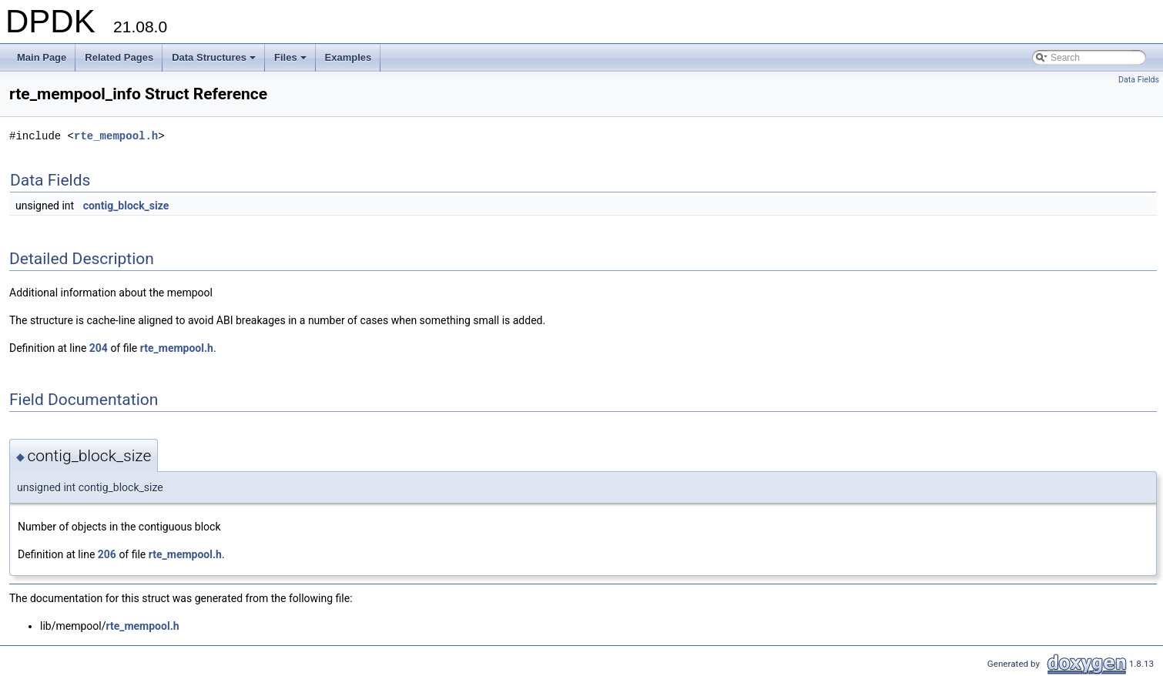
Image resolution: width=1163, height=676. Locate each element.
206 (107, 554)
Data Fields (1138, 80)
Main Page (41, 57)
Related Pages (119, 57)
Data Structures (215, 62)
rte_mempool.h (116, 136)
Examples (348, 57)
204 (98, 348)
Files (291, 62)
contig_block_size (126, 205)
